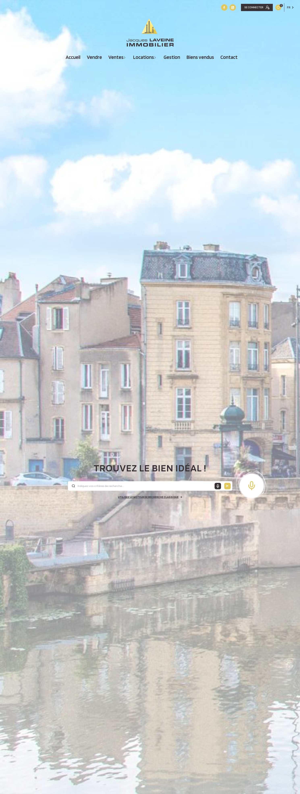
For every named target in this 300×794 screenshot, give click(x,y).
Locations (143, 57)
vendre (94, 57)
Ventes (116, 57)
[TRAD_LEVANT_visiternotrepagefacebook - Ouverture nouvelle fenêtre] (224, 7)
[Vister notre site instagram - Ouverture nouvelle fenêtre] (232, 7)
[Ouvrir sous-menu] (125, 57)
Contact (229, 57)
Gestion (172, 57)
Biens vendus (200, 57)
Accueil (73, 57)
